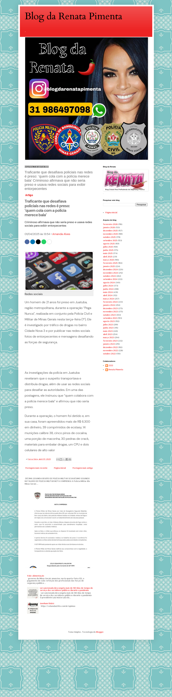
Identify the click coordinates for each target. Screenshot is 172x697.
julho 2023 (108, 324)
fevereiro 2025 (110, 263)
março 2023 (108, 337)
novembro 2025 (110, 234)
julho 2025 (108, 247)
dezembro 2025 (110, 230)
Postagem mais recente (36, 468)
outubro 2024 (109, 276)
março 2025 (108, 260)
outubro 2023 (109, 315)
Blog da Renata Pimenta (73, 16)
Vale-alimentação (35, 576)
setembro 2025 (110, 240)
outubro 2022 (109, 353)
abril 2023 (107, 334)
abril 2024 (107, 295)
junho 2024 (108, 289)
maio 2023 (108, 331)
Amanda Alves (61, 234)
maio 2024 (108, 292)
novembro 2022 (110, 350)
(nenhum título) (47, 603)
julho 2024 (108, 286)
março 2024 (108, 299)
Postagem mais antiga (83, 468)
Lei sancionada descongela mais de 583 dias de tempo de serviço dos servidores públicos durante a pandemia (66, 589)
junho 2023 (108, 328)
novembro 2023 (110, 311)
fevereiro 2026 (110, 224)
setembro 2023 (110, 318)
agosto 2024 (109, 282)
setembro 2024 (110, 279)
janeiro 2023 (109, 344)
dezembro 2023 (110, 308)
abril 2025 (107, 256)
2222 (111, 365)
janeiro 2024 (109, 305)
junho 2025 (108, 250)
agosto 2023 (109, 321)
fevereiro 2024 (110, 302)
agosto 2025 (109, 243)
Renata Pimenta (116, 370)
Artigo (29, 195)
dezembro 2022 (110, 347)
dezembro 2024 (110, 269)
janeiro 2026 (109, 227)
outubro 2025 (109, 237)
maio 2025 (108, 253)
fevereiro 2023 (110, 341)
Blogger (100, 632)
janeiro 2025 (109, 266)
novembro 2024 (110, 273)
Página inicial (60, 468)
